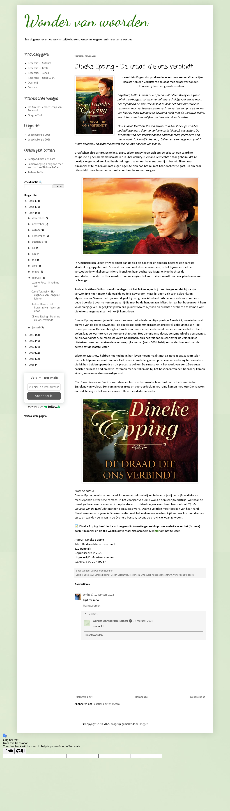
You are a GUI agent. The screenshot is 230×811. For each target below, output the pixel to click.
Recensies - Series (38, 73)
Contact (32, 87)
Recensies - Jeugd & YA (41, 78)
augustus (37, 242)
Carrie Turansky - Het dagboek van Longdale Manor (45, 295)
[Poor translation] (20, 751)
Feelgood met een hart (41, 159)
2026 (32, 201)
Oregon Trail (35, 115)
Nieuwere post (84, 697)
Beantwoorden (91, 605)
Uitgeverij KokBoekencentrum (156, 575)
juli (34, 248)
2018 (32, 364)
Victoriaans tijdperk (183, 575)
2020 (32, 352)
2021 (32, 346)
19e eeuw (89, 575)
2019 (32, 359)
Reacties (93, 614)
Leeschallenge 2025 (39, 134)
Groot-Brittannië (119, 575)
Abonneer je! (44, 396)
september (39, 236)
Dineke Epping (102, 575)
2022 (32, 341)
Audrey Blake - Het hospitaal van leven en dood (45, 308)
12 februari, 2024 (143, 621)
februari (37, 278)
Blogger (143, 724)
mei (34, 260)
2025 (32, 207)
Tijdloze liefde (35, 172)
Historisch (135, 575)
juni (34, 254)
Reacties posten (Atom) (107, 704)
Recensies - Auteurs (39, 63)
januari (36, 327)
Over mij (33, 82)
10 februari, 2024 (104, 594)
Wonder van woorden (86, 21)
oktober (37, 230)
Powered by (44, 406)
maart (36, 271)
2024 (32, 213)
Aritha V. (88, 594)
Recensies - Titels (38, 68)
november (38, 224)
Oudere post (197, 697)
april (35, 265)
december (38, 218)
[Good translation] (9, 751)
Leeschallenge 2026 (39, 139)
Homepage (141, 697)
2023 (32, 335)
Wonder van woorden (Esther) (110, 621)
